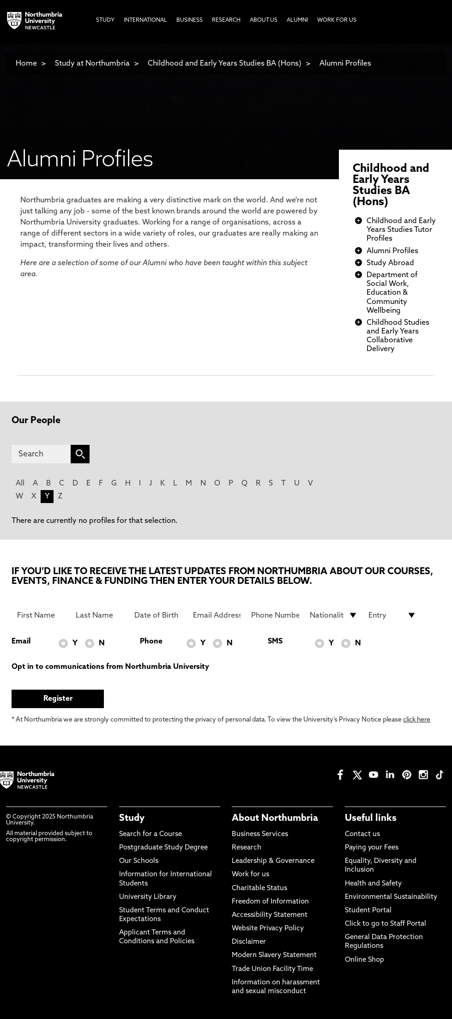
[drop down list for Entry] (392, 615)
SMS (275, 641)
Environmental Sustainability (391, 897)
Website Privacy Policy (268, 928)
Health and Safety (373, 883)
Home (26, 63)
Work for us (250, 874)
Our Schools (138, 861)
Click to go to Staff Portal (385, 924)
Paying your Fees (371, 847)
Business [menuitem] (189, 20)
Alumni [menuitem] (297, 20)
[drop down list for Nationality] (333, 615)
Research (246, 847)
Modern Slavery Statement (274, 955)
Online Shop (364, 960)
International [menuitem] (145, 20)
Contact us (362, 834)
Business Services (260, 834)
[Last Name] (99, 615)
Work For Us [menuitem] (336, 20)
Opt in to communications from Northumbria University (110, 667)
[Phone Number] (275, 615)
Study (132, 818)
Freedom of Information (270, 901)
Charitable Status (259, 888)
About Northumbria (275, 818)
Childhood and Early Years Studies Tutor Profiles (401, 230)
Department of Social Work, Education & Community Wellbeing (392, 293)
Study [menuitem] (105, 20)
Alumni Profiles (345, 63)
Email (21, 641)
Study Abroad (390, 263)
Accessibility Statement (269, 915)
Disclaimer (249, 942)
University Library (147, 897)
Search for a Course (150, 834)
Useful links (371, 818)
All (20, 483)
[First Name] (40, 615)
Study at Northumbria (92, 63)
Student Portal (368, 910)
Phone (151, 641)
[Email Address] (216, 615)
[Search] (41, 454)
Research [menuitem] (226, 20)
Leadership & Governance (273, 861)
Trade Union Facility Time (272, 969)
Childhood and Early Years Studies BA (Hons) (224, 63)
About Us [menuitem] (263, 20)
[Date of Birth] (158, 615)
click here (416, 719)
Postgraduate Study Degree (163, 847)
